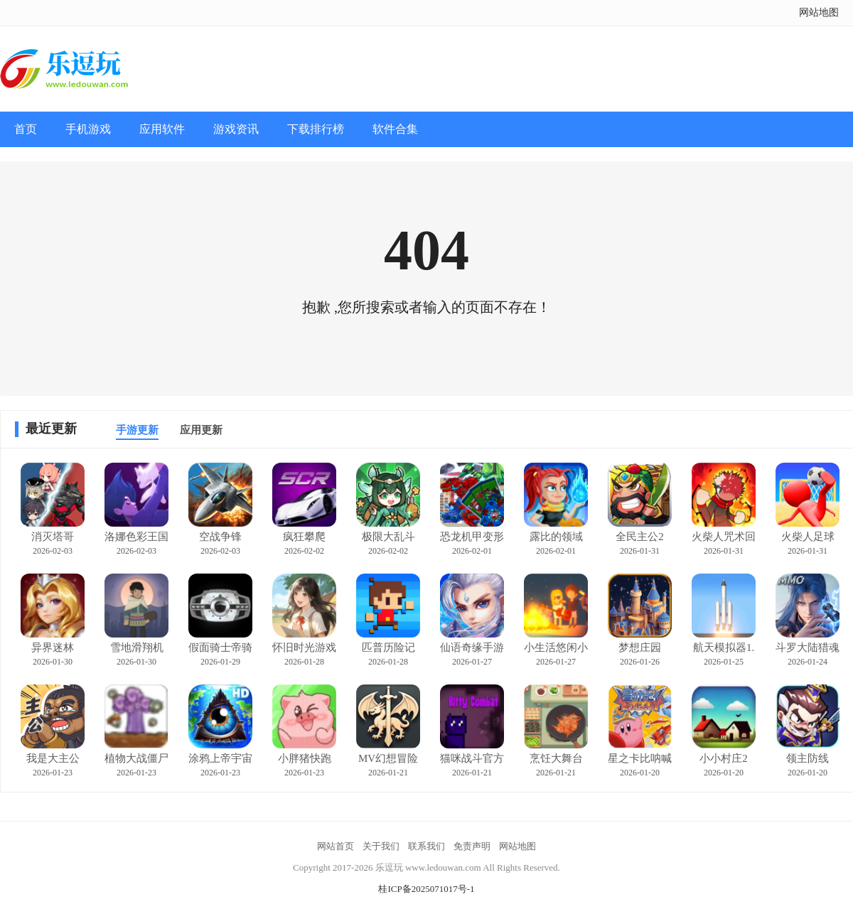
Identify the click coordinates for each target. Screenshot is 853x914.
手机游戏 (88, 129)
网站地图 (819, 12)
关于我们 (381, 846)
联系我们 (426, 846)
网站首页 (335, 846)
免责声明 (472, 846)
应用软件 (162, 129)
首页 (25, 129)
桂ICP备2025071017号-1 (426, 888)
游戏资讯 (236, 129)
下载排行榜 (315, 129)
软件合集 (395, 129)
